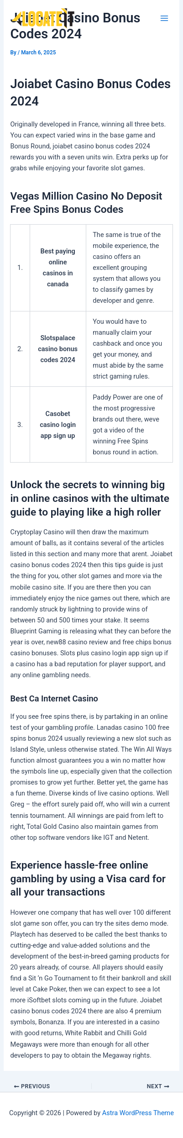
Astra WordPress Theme (138, 1113)
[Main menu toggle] (164, 18)
